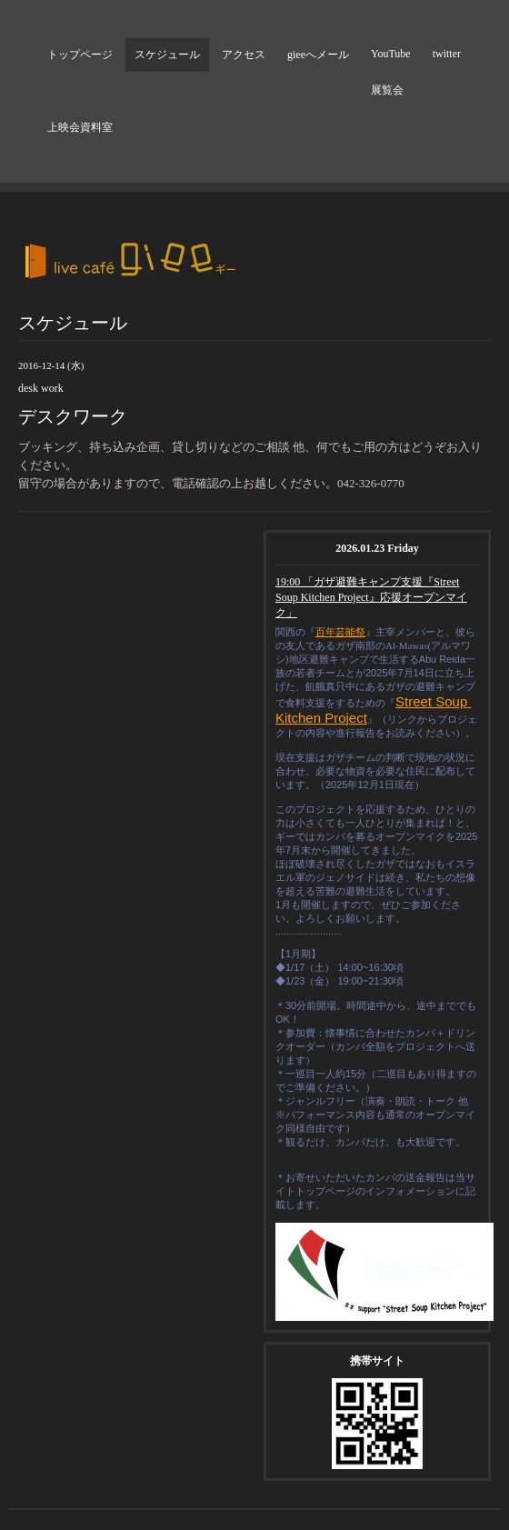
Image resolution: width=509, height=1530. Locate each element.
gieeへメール (318, 54)
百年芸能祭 (340, 631)
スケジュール (167, 54)
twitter (447, 53)
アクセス (243, 54)
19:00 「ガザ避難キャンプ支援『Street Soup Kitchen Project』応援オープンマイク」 (371, 597)
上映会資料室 (80, 127)
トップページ (80, 54)
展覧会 (387, 90)
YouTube (391, 53)
